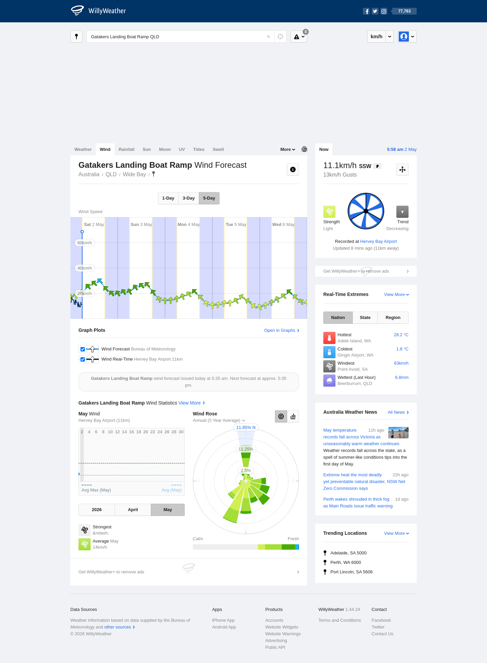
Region (393, 317)
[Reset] (268, 36)
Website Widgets (281, 627)
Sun (147, 149)
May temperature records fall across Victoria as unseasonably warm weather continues (366, 447)
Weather (83, 149)
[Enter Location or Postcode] (186, 36)
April (133, 509)
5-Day (209, 198)
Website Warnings (283, 633)
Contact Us (382, 633)
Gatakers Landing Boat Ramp (153, 174)
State (365, 317)
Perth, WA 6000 (345, 562)
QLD (111, 174)
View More (394, 294)
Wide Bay (134, 174)
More (285, 149)
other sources (117, 627)
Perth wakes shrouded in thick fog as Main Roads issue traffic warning (366, 502)
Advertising (276, 640)
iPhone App (223, 620)
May (167, 509)
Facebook (381, 620)
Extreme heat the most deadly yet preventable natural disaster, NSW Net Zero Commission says (366, 481)
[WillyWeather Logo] (102, 11)
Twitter (378, 627)
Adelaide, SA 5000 (348, 552)
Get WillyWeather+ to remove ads (356, 271)
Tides (199, 149)
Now (323, 149)
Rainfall (127, 149)
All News (396, 412)
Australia (88, 174)
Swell (218, 149)
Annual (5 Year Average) (216, 420)
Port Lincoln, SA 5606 (351, 571)
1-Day (168, 198)
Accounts (274, 620)
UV (182, 149)
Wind (105, 149)
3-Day (188, 198)
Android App (224, 627)
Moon (165, 149)
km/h (376, 36)
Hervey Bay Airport (378, 241)
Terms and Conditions (340, 620)
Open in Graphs (279, 330)
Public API (275, 647)
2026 (96, 509)
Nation (338, 317)
